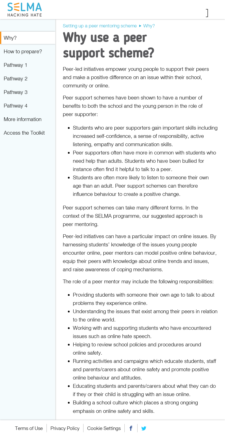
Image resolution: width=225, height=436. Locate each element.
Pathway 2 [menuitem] (15, 78)
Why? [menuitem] (10, 38)
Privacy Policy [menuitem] (65, 428)
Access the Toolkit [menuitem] (24, 133)
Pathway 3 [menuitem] (15, 92)
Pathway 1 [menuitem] (15, 65)
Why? (149, 25)
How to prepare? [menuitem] (23, 51)
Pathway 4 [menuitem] (15, 105)
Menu (210, 13)
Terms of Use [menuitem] (29, 428)
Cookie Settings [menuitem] (104, 428)
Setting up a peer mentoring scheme (100, 25)
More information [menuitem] (22, 119)
